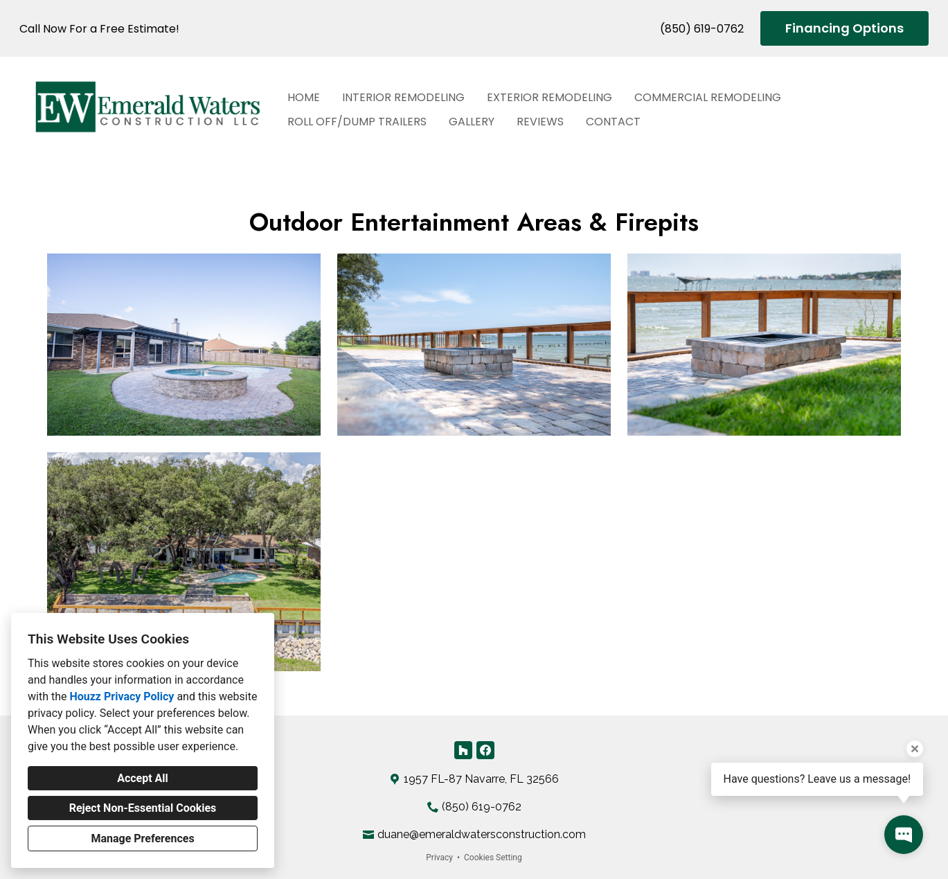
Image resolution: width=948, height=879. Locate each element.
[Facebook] (485, 750)
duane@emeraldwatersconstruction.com (481, 834)
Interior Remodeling (403, 97)
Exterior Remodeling (549, 97)
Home (303, 97)
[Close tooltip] (914, 748)
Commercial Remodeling (707, 97)
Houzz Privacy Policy (121, 696)
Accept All (142, 778)
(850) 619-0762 (702, 28)
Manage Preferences (142, 838)
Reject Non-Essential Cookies (143, 808)
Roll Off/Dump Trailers (357, 122)
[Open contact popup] (903, 834)
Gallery (471, 122)
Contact (613, 122)
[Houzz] (463, 750)
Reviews (540, 122)
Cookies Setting (493, 857)
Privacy (439, 857)
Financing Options (844, 28)
